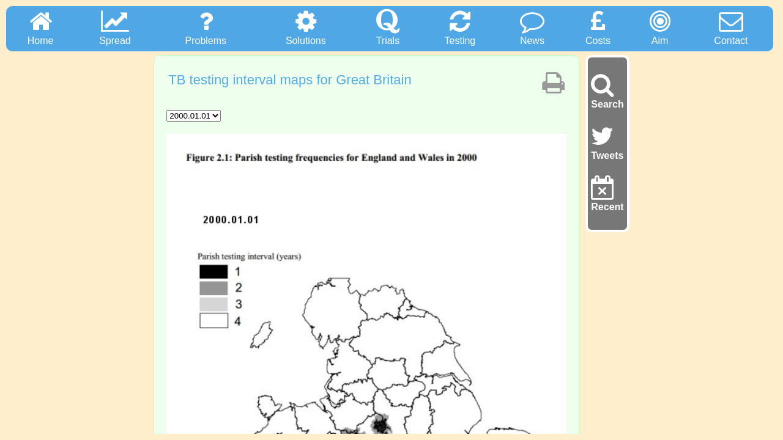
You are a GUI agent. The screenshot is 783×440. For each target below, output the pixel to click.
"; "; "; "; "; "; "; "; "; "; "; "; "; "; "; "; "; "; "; (193, 116)
